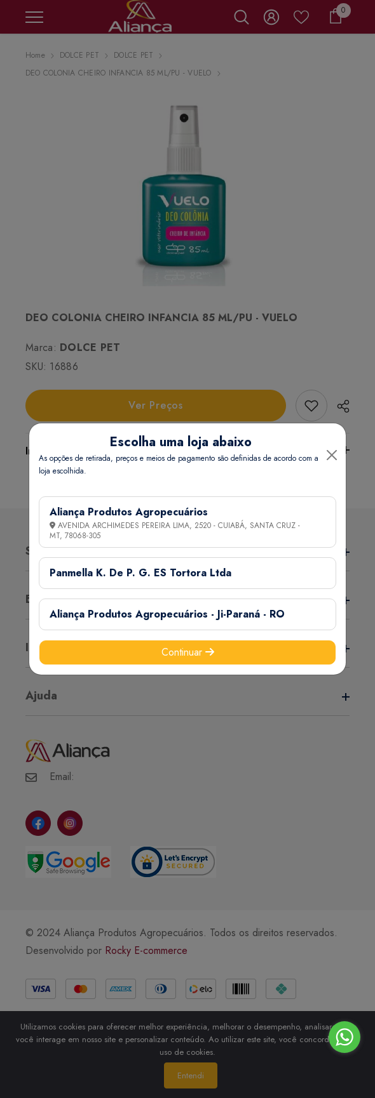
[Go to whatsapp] (344, 1037)
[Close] (331, 455)
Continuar (187, 652)
